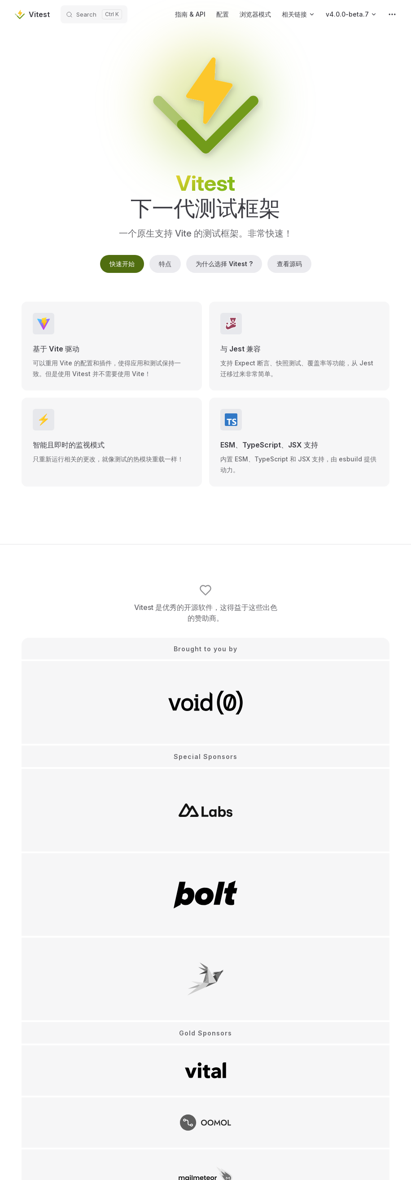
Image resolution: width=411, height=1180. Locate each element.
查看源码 (289, 264)
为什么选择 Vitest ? (224, 264)
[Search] (94, 14)
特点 (165, 264)
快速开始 (122, 264)
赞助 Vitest (205, 1022)
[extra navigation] (392, 14)
